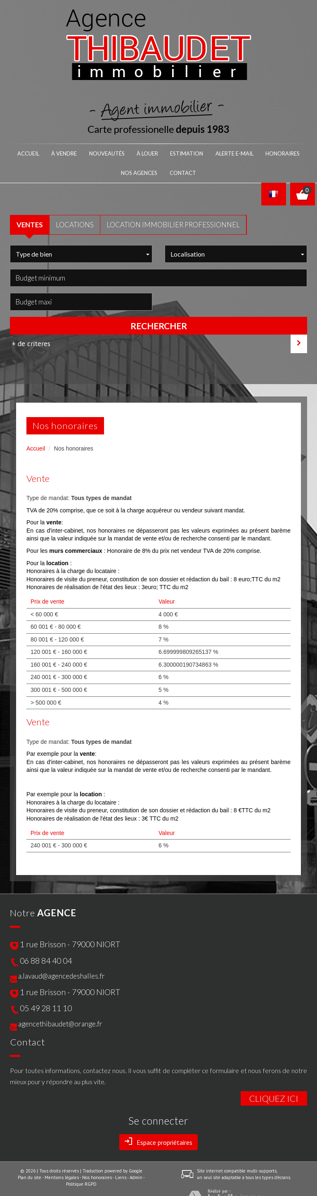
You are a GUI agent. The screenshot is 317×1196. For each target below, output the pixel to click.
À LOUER (119, 152)
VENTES (30, 202)
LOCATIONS (75, 202)
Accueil (25, 152)
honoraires (223, 152)
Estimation (149, 152)
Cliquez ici (273, 1076)
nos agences (259, 152)
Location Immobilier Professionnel (173, 202)
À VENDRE (54, 152)
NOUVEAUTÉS (87, 152)
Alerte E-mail (186, 152)
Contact (291, 152)
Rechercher (158, 304)
